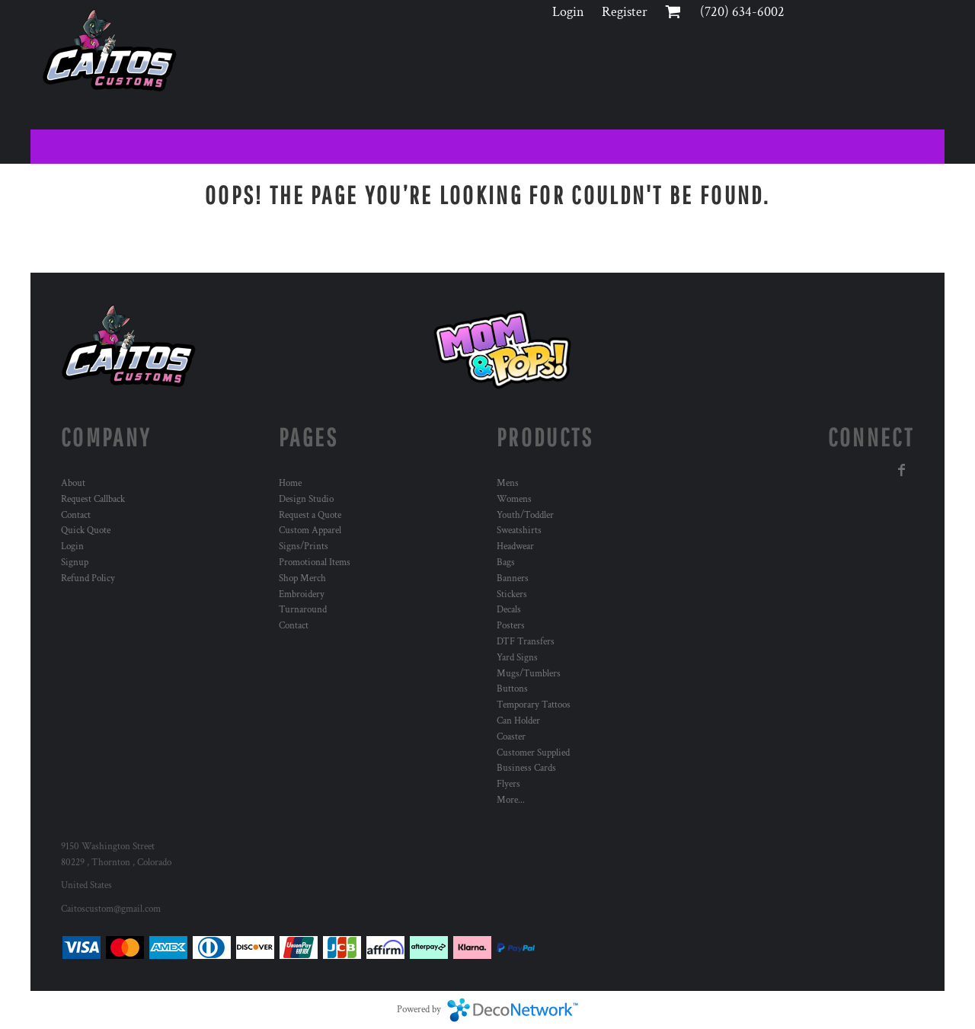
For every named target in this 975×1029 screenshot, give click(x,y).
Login (568, 12)
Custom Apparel (310, 530)
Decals (509, 609)
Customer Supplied (533, 752)
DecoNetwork (512, 1010)
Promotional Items (314, 562)
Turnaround (303, 609)
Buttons (512, 688)
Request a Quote (310, 515)
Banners (513, 578)
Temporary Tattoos (534, 704)
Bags (506, 562)
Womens (514, 499)
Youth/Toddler (525, 515)
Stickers (512, 594)
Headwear (515, 546)
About (73, 483)
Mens (508, 483)
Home (290, 483)
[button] (503, 349)
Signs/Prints (303, 546)
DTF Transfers (526, 641)
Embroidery (301, 594)
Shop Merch (302, 578)
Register (624, 12)
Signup (74, 562)
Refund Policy (88, 578)
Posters (511, 625)
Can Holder (518, 720)
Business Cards (526, 768)
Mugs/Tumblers (529, 673)
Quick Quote (85, 530)
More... (511, 800)
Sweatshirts (519, 530)
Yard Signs (517, 657)
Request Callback (93, 499)
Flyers (508, 784)
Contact (76, 515)
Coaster (511, 736)
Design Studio (306, 499)
